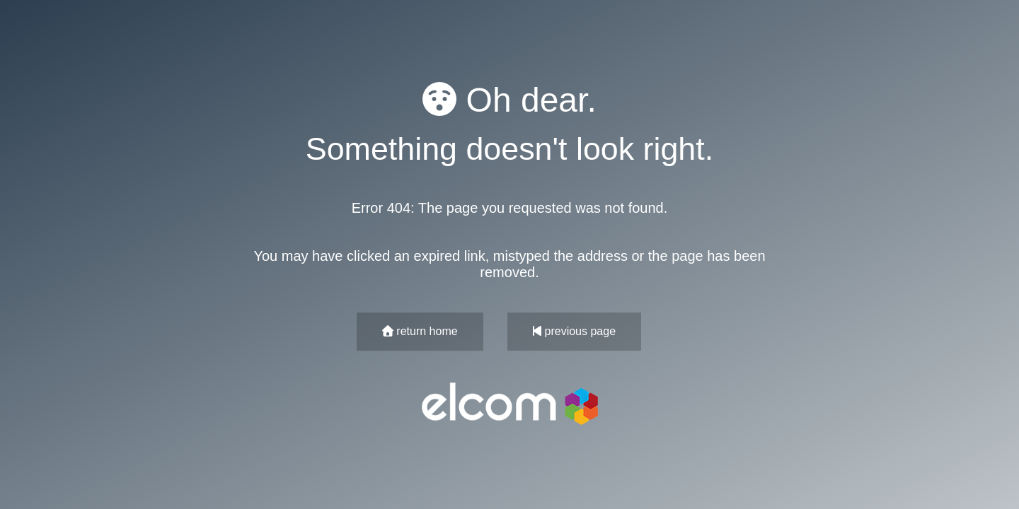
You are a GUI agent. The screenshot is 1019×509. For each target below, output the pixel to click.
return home (420, 331)
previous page (574, 331)
